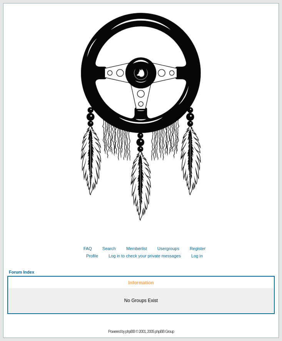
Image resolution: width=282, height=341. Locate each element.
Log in (194, 256)
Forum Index (21, 272)
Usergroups (165, 248)
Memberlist (133, 248)
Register (194, 248)
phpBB (130, 331)
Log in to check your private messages (142, 256)
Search (106, 248)
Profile (89, 256)
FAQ (85, 248)
